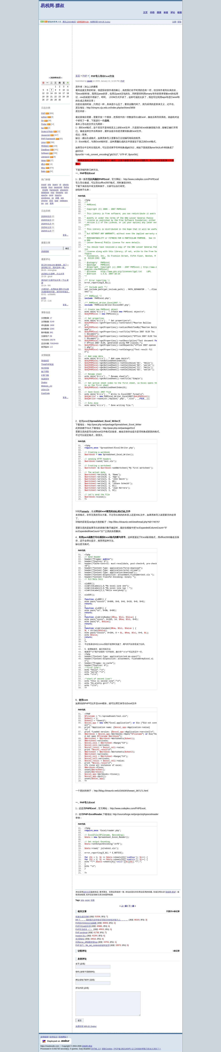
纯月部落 (45, 368)
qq (53, 198)
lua (42, 128)
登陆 (179, 22)
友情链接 (44, 1037)
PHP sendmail (82, 932)
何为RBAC (80, 939)
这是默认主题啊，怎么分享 (52, 274)
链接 (179, 12)
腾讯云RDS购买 (69, 22)
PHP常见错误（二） (84, 929)
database (45, 192)
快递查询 (45, 379)
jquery (55, 184)
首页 (78, 76)
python (44, 117)
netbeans (64, 201)
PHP (84, 76)
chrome (44, 201)
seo (62, 198)
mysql (43, 184)
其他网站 (62, 1037)
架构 (52, 203)
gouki (89, 81)
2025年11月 (46, 231)
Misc (43, 168)
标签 (166, 12)
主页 (145, 12)
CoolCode (45, 393)
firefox (66, 187)
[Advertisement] (110, 48)
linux (51, 187)
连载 (57, 198)
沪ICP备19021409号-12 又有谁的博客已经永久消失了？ (137, 1049)
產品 (43, 164)
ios (42, 203)
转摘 (92, 900)
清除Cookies (107, 1049)
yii (60, 184)
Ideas (43, 160)
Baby (43, 171)
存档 (152, 12)
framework (54, 190)
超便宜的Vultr (83, 22)
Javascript (45, 135)
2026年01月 (46, 224)
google (44, 187)
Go (42, 120)
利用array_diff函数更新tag (87, 942)
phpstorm (64, 190)
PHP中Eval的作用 (83, 926)
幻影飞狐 (45, 375)
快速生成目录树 (82, 917)
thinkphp (59, 192)
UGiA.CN (45, 390)
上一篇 (124, 906)
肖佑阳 (45, 190)
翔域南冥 (45, 361)
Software (45, 153)
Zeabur (44, 382)
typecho (58, 195)
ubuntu (66, 184)
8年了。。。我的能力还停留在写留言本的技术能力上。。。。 (102, 920)
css (46, 203)
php (82, 900)
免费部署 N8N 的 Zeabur (100, 22)
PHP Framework (48, 139)
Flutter (44, 124)
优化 (51, 201)
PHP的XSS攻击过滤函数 (86, 923)
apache (44, 195)
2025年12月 (46, 227)
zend (51, 195)
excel (87, 900)
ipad (56, 201)
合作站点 (53, 1037)
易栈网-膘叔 (52, 5)
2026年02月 (46, 220)
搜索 (159, 12)
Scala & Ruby (47, 131)
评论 (172, 12)
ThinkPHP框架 (47, 364)
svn (66, 192)
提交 (80, 1020)
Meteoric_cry (46, 386)
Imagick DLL (81, 936)
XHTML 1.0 (96, 1049)
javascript (58, 187)
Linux (43, 142)
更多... (65, 235)
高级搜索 (45, 251)
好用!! (43, 298)
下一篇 (131, 906)
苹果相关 (45, 146)
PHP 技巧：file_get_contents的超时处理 (93, 945)
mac (52, 192)
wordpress (45, 198)
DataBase (45, 150)
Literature (45, 157)
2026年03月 (46, 216)
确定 (67, 248)
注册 (174, 22)
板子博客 (45, 371)
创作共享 (87, 892)
